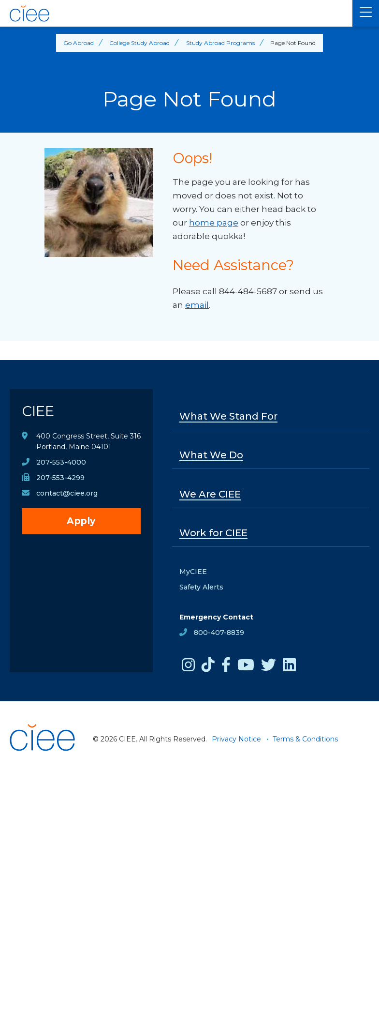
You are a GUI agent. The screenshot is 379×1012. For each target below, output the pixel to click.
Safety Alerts (201, 587)
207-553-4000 (61, 462)
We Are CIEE (210, 494)
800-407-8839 (219, 632)
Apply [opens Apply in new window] (81, 521)
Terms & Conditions (305, 739)
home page (213, 222)
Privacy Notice (236, 739)
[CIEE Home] (176, 13)
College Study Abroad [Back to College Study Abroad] (139, 42)
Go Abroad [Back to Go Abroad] (78, 42)
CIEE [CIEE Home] (38, 411)
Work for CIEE (213, 533)
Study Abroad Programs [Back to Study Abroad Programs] (220, 42)
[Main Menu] (365, 13)
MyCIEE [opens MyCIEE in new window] (193, 571)
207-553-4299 (60, 477)
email (197, 305)
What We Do (211, 455)
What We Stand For (228, 416)
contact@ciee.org (67, 493)
